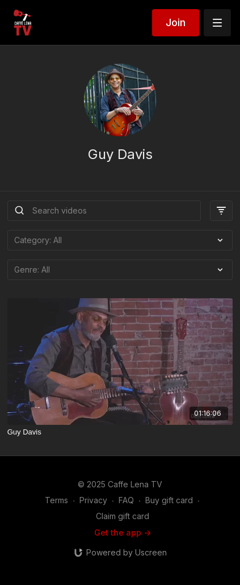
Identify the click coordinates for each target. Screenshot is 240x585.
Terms (56, 500)
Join (176, 22)
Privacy (93, 500)
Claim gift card (122, 516)
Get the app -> (122, 532)
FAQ (126, 500)
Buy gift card (169, 500)
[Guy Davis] (120, 432)
